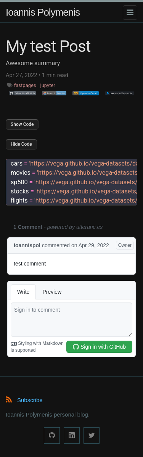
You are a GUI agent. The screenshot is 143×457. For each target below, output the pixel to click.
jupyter (47, 85)
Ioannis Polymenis (43, 12)
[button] (22, 93)
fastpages (25, 85)
